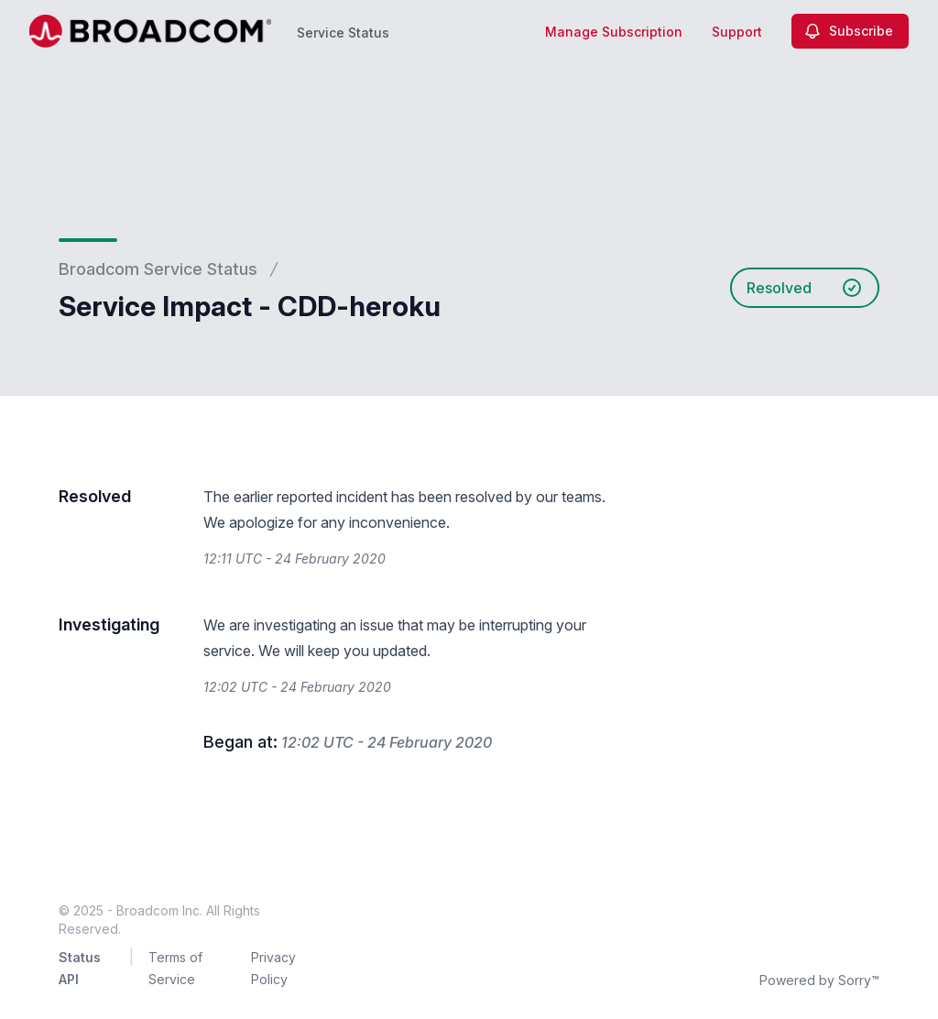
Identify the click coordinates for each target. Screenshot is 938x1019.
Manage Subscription (613, 31)
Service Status (343, 32)
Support (737, 31)
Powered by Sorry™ (819, 980)
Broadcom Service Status (158, 269)
